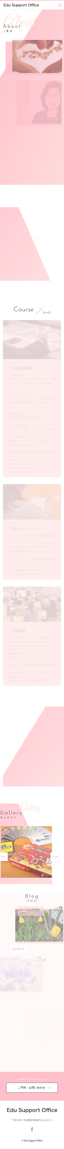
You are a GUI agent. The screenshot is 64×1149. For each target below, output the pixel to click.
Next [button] (42, 856)
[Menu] (60, 5)
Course (23, 310)
